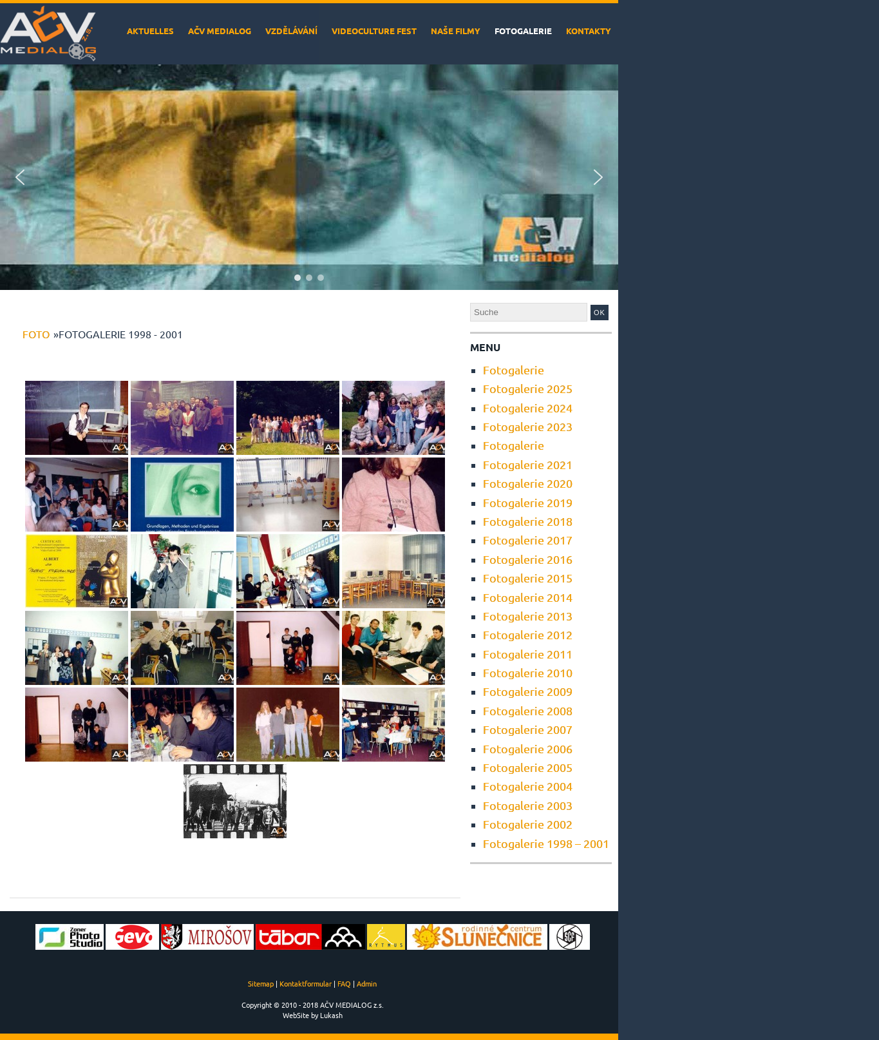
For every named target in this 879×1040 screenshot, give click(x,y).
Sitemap (261, 983)
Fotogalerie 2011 (527, 653)
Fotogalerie (523, 30)
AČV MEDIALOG (219, 30)
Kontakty (588, 30)
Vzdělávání (291, 30)
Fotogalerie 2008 (527, 710)
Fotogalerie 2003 (527, 805)
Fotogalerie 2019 (527, 502)
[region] (309, 177)
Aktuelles (150, 30)
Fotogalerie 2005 (527, 767)
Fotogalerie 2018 (527, 521)
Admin (367, 983)
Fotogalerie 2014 (527, 597)
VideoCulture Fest (374, 30)
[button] (20, 177)
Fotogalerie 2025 (527, 388)
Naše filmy (455, 30)
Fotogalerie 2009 (527, 691)
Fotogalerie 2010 (527, 672)
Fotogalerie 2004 (527, 786)
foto (36, 333)
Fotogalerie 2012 (527, 634)
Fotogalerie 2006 (527, 748)
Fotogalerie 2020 (527, 483)
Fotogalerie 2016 (527, 559)
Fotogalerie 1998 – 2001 (546, 843)
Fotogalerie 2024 (527, 407)
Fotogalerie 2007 (527, 729)
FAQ (344, 983)
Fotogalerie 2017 (527, 539)
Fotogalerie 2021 (527, 464)
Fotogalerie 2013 (527, 615)
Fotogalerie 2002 (527, 824)
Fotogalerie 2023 (527, 426)
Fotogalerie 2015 (527, 577)
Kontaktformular (305, 983)
